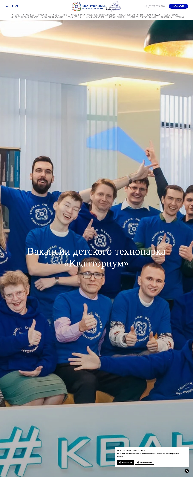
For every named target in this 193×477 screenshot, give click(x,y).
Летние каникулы (117, 17)
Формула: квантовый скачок (143, 17)
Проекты (55, 15)
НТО (65, 15)
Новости (42, 15)
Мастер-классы (171, 15)
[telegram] (11, 6)
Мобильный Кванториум (131, 15)
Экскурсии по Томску (52, 17)
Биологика (166, 17)
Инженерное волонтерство (24, 17)
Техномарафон (75, 17)
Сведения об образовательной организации (93, 15)
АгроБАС (180, 17)
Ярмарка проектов (95, 17)
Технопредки (153, 15)
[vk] (7, 6)
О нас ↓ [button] (15, 15)
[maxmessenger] (16, 6)
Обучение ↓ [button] (28, 15)
